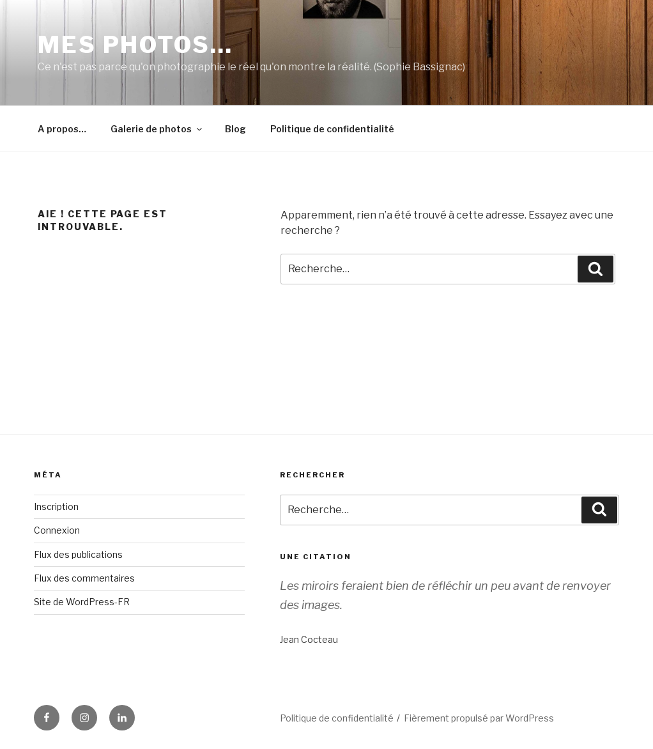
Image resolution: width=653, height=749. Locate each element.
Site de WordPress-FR (82, 601)
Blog (235, 128)
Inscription (56, 506)
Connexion (57, 530)
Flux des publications (78, 554)
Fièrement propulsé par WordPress (479, 718)
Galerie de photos (157, 128)
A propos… (62, 128)
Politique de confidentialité (332, 128)
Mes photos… (135, 45)
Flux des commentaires (84, 578)
